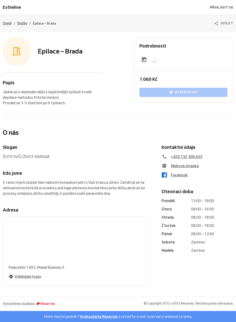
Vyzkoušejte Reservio (99, 316)
